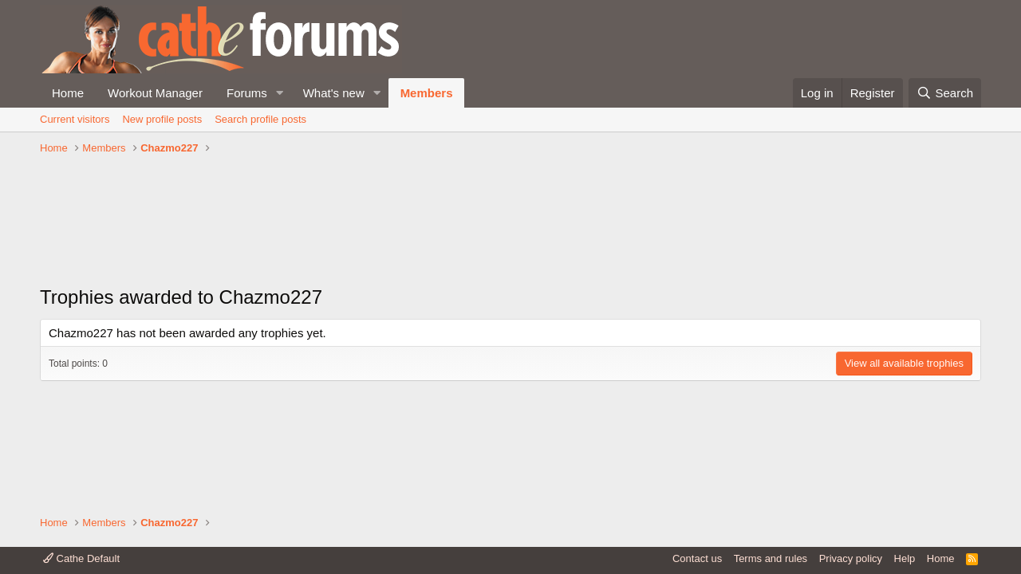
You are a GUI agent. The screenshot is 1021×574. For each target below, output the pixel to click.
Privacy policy (850, 558)
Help (905, 558)
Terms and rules (770, 558)
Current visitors (74, 119)
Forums (247, 93)
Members (426, 93)
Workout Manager (155, 93)
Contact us (697, 558)
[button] (280, 93)
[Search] (945, 93)
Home (68, 93)
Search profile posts (260, 119)
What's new (334, 93)
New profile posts (162, 119)
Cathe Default (81, 558)
